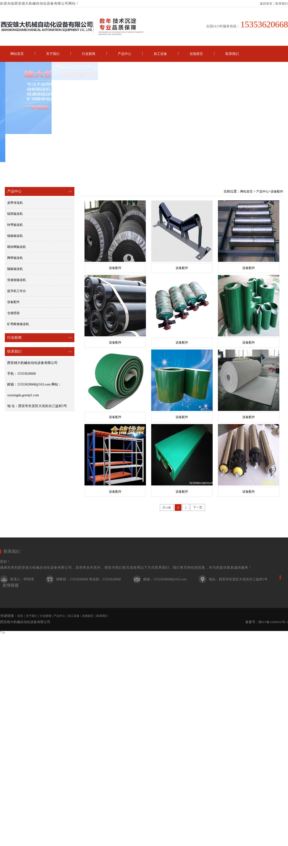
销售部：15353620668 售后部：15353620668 (88, 579)
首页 (20, 616)
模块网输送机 (16, 247)
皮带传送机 (15, 202)
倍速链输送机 (16, 280)
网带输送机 (15, 258)
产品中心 (124, 54)
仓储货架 (13, 313)
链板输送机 (15, 236)
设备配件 (13, 302)
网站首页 (17, 54)
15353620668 (264, 24)
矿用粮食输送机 (18, 324)
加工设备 (160, 54)
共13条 (166, 507)
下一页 (197, 507)
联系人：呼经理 (22, 579)
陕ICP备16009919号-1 (273, 622)
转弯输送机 (15, 225)
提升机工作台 (16, 291)
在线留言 (196, 54)
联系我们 (282, 3)
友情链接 (10, 585)
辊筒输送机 (15, 214)
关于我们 (53, 54)
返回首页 (266, 3)
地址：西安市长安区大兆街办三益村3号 (238, 579)
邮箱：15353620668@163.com (165, 579)
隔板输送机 (15, 269)
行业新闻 (88, 54)
